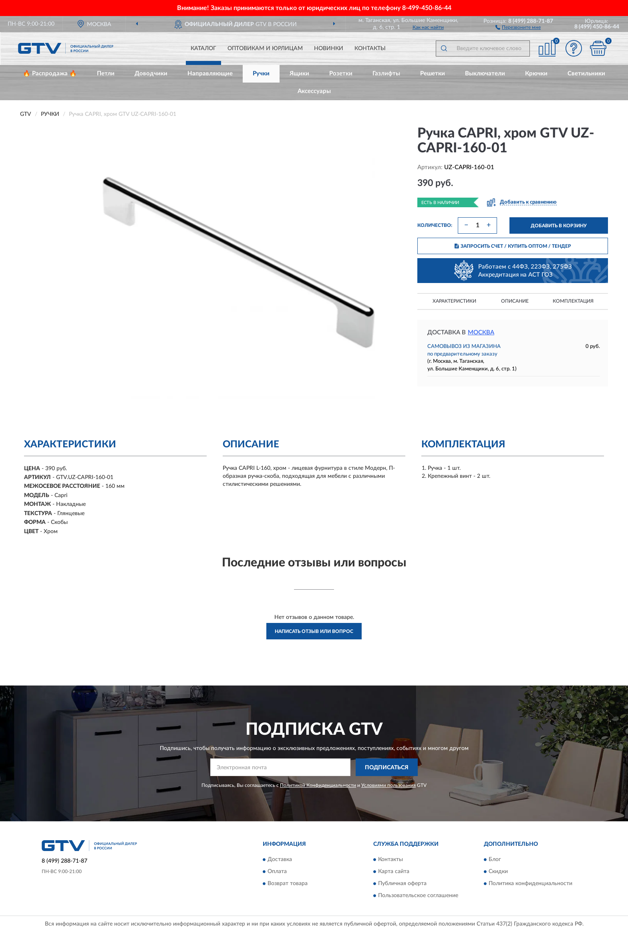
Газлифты (386, 74)
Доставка (280, 859)
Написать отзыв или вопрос (314, 631)
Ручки (261, 74)
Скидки (498, 871)
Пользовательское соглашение (418, 895)
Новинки (328, 48)
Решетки (432, 74)
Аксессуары (314, 91)
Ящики (299, 74)
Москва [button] (481, 333)
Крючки (536, 74)
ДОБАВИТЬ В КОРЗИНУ (559, 225)
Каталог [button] (203, 48)
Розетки (340, 74)
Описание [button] (515, 301)
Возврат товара (288, 883)
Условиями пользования (388, 785)
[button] (518, 26)
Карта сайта (393, 871)
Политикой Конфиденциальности (318, 785)
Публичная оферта (402, 883)
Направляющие (210, 74)
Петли (106, 74)
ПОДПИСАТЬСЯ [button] (387, 767)
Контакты (370, 48)
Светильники (586, 74)
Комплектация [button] (573, 301)
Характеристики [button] (454, 301)
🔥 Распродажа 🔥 (50, 74)
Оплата (277, 871)
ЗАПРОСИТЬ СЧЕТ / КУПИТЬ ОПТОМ (513, 246)
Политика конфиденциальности (530, 883)
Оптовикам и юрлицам (265, 48)
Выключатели (485, 74)
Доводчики (151, 74)
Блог (495, 859)
